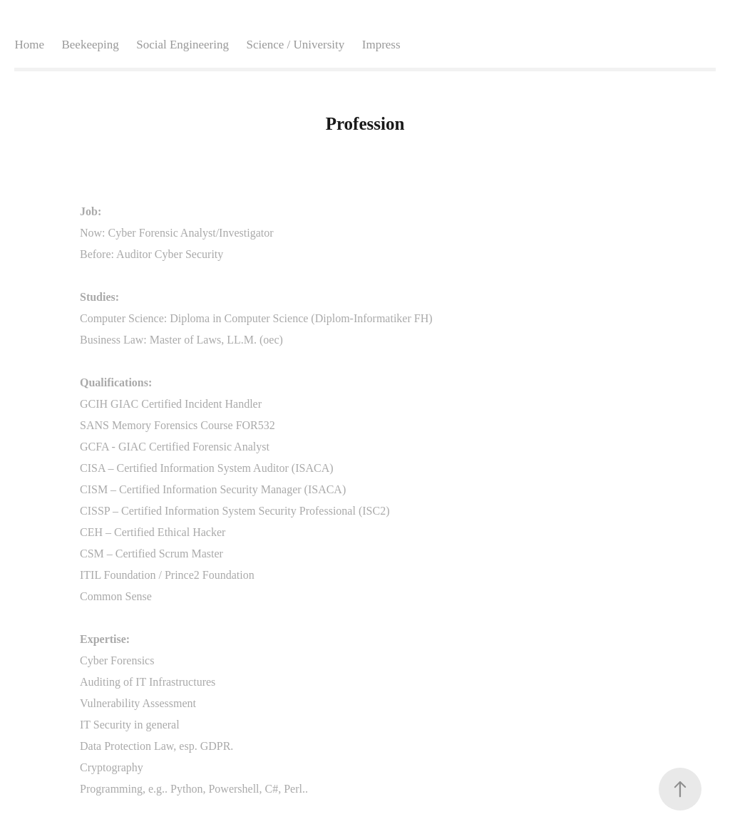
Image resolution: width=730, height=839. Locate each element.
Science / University (295, 44)
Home (29, 44)
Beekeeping (89, 44)
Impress (381, 44)
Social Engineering (182, 44)
